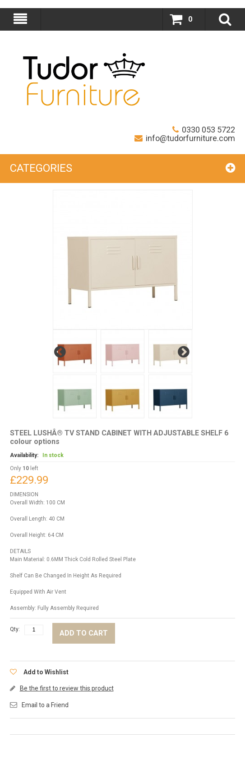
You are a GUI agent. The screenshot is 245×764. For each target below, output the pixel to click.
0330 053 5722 (203, 129)
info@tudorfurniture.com (184, 138)
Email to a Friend (45, 705)
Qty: (15, 629)
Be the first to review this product (67, 688)
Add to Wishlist (46, 672)
